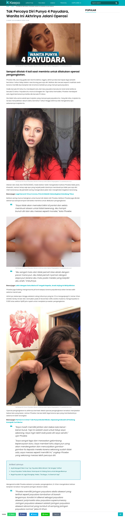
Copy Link (63, 514)
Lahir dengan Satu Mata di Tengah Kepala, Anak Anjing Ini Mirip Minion (45, 285)
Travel (65, 3)
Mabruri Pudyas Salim (22, 20)
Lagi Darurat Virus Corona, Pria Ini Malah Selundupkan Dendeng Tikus (45, 194)
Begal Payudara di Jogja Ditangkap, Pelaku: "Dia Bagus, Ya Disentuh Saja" (35, 475)
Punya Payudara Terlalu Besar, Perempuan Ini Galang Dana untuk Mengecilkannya (39, 471)
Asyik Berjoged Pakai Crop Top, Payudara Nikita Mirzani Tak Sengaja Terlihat (36, 468)
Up (120, 514)
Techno (43, 3)
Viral (12, 6)
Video (54, 3)
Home (7, 6)
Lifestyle (30, 3)
